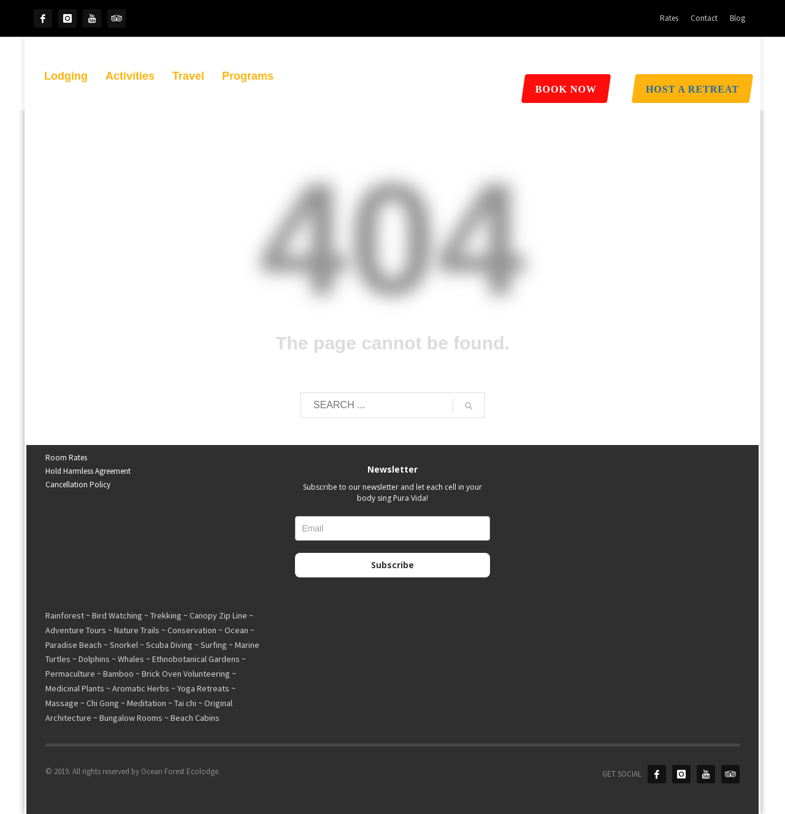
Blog (737, 18)
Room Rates (66, 457)
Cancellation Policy (77, 484)
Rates (669, 18)
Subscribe (392, 565)
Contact (704, 18)
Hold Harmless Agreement (88, 471)
